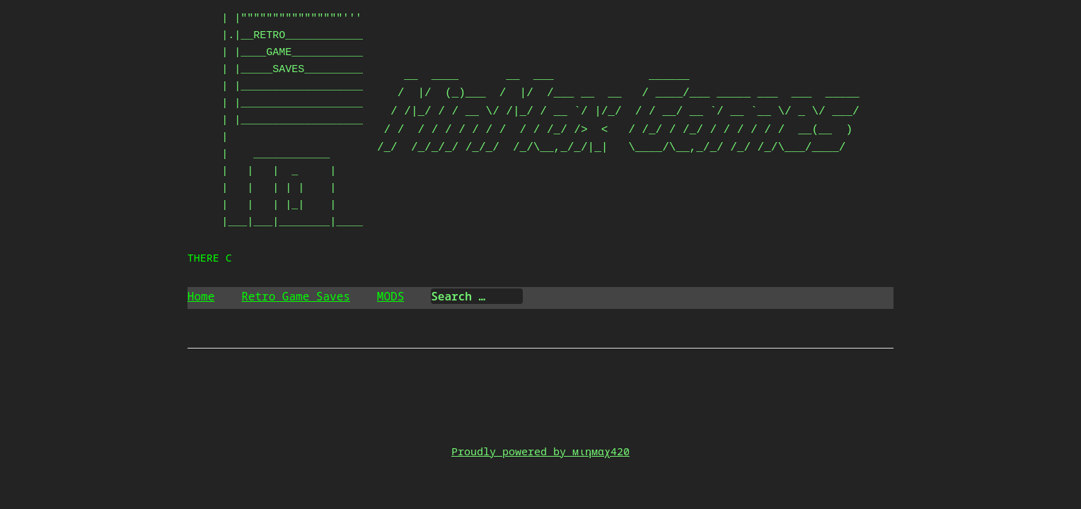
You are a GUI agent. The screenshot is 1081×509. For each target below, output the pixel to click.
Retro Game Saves (295, 296)
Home (200, 296)
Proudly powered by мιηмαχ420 (540, 451)
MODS (390, 296)
